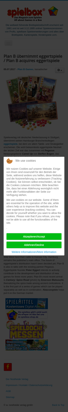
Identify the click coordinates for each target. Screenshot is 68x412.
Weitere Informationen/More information (34, 252)
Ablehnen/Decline (34, 244)
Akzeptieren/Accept (34, 236)
